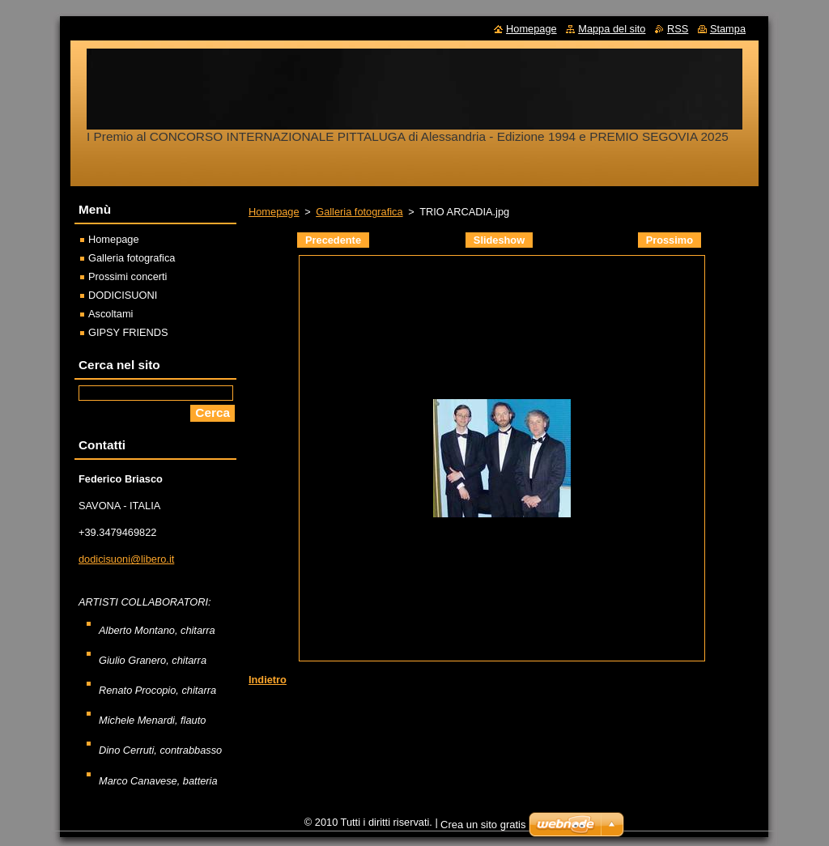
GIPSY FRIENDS (128, 332)
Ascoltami (110, 314)
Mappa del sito (611, 29)
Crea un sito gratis (483, 829)
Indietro (268, 680)
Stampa (728, 29)
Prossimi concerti (127, 276)
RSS (677, 29)
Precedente (333, 240)
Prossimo (669, 240)
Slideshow (499, 240)
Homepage (274, 212)
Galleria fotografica (359, 212)
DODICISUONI (122, 295)
